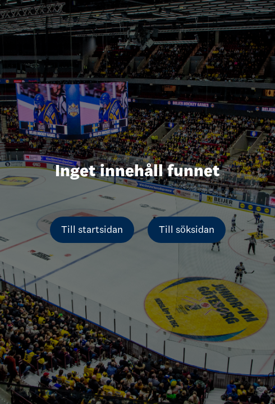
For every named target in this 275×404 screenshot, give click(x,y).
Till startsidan (92, 229)
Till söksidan (186, 229)
